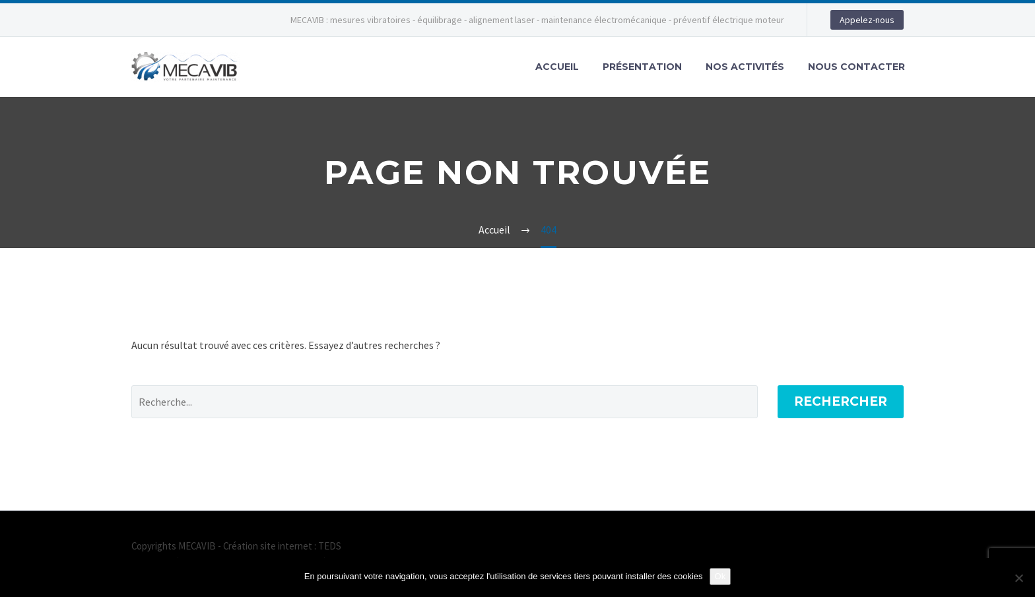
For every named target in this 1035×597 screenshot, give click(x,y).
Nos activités (745, 67)
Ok (720, 576)
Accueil (557, 67)
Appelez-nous (867, 20)
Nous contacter (856, 67)
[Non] (1018, 577)
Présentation (642, 67)
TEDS (329, 546)
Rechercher (840, 401)
